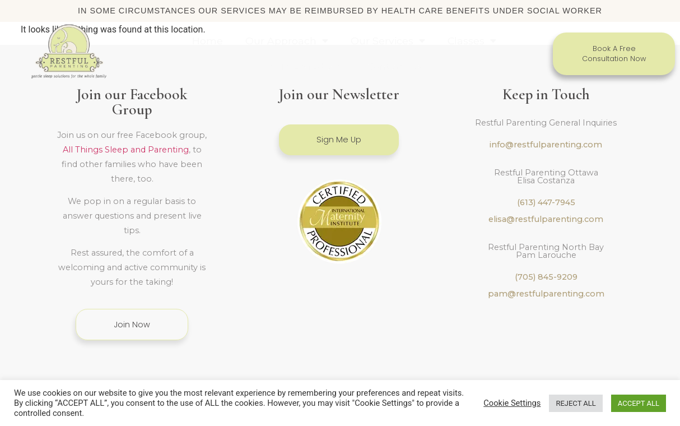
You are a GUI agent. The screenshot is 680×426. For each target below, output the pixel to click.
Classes (472, 41)
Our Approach (286, 41)
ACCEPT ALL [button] (638, 403)
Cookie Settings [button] (512, 403)
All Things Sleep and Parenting (126, 140)
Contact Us (394, 66)
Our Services (388, 41)
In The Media (305, 66)
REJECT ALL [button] (575, 403)
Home (207, 41)
